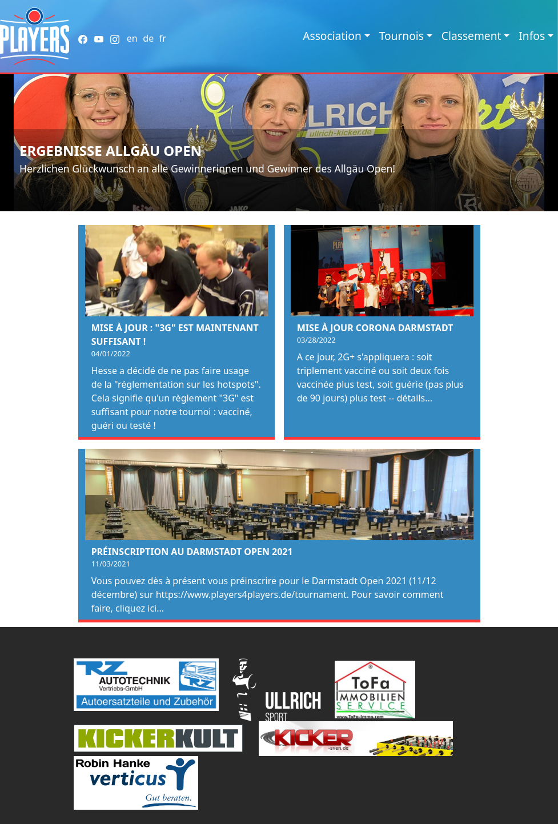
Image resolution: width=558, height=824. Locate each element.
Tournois (401, 35)
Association (332, 35)
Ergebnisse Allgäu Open (110, 150)
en (132, 38)
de (148, 38)
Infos (532, 35)
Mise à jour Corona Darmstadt (375, 327)
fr (162, 38)
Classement (471, 35)
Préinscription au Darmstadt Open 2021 (192, 551)
